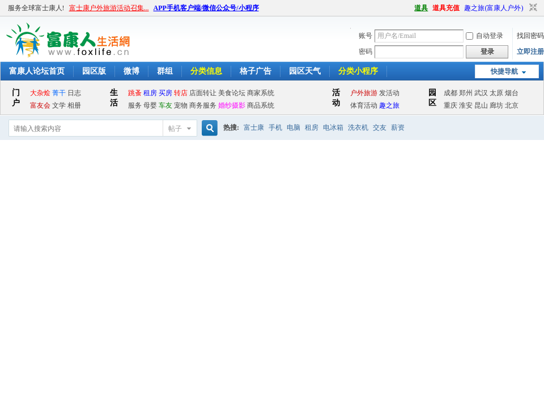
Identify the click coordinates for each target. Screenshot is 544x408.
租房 (311, 127)
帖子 (175, 129)
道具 (421, 8)
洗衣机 (358, 127)
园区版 (94, 71)
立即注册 (530, 52)
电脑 (293, 127)
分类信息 (206, 71)
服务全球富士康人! (36, 8)
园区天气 (305, 71)
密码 (365, 52)
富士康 (254, 127)
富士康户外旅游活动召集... (109, 8)
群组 (165, 71)
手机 (275, 127)
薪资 (398, 127)
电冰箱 (333, 127)
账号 (365, 36)
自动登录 (484, 36)
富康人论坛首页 (37, 71)
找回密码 (530, 36)
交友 (379, 127)
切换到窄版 (531, 8)
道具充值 (446, 8)
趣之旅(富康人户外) (493, 8)
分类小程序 (358, 71)
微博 (131, 71)
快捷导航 (504, 71)
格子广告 (255, 71)
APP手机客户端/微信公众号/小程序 (206, 8)
